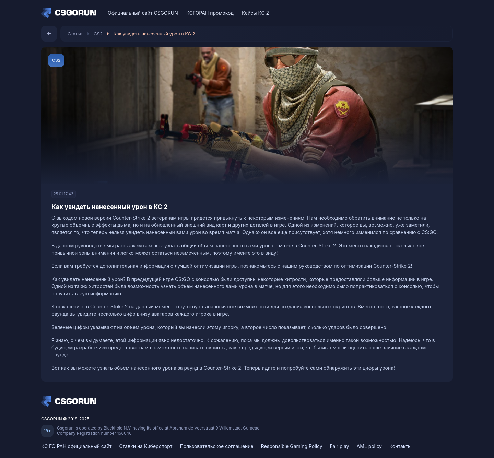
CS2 (98, 33)
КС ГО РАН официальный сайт (76, 446)
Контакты (400, 446)
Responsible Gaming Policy (291, 446)
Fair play (339, 446)
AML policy (369, 446)
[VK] (421, 13)
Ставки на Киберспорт (146, 446)
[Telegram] (445, 13)
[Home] (70, 13)
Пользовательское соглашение (216, 446)
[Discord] (433, 13)
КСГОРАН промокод (210, 13)
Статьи (75, 33)
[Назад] (49, 34)
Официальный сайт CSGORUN (143, 13)
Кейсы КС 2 (255, 13)
